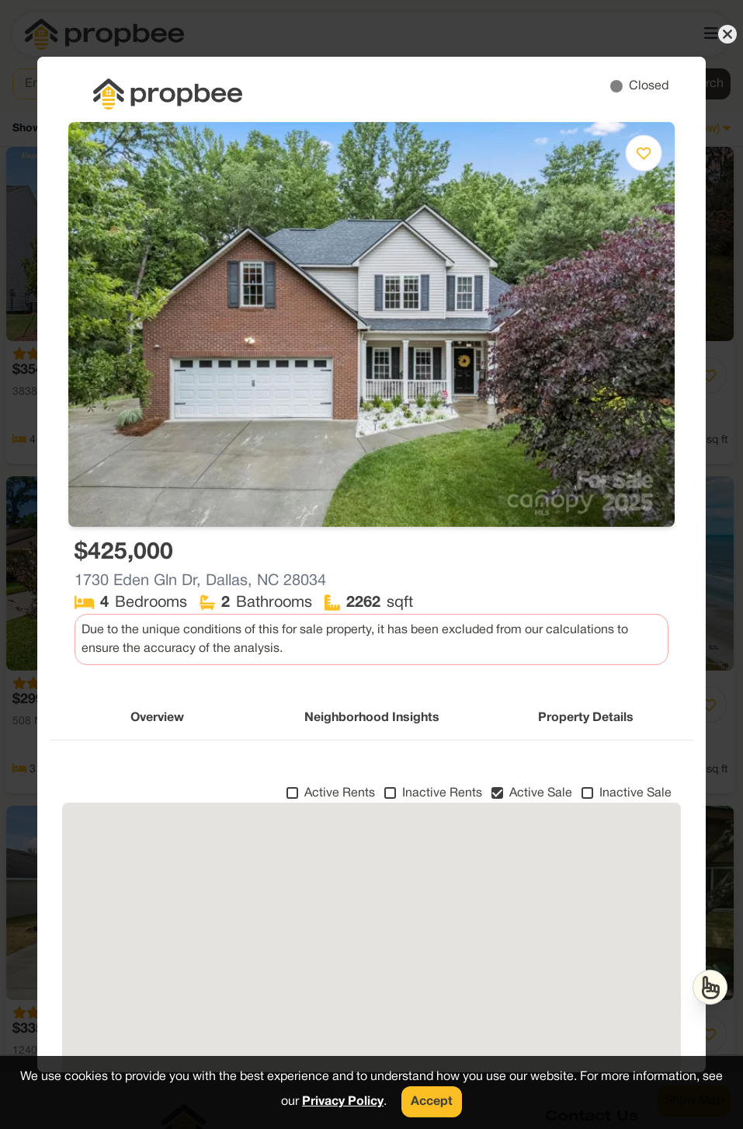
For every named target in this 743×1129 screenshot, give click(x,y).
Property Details (586, 718)
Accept (432, 1101)
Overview (157, 718)
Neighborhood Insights (371, 718)
